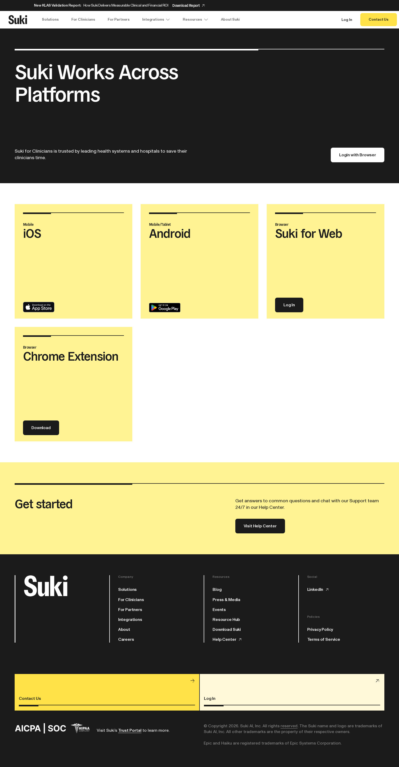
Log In (346, 20)
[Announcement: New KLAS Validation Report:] (199, 5)
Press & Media (226, 600)
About (124, 629)
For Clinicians (83, 19)
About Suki (230, 19)
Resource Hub (226, 620)
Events (219, 610)
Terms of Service (323, 639)
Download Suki (227, 629)
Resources (195, 19)
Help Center (227, 639)
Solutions (50, 19)
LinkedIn (318, 589)
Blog (217, 589)
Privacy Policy (320, 629)
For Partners (119, 19)
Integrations (156, 19)
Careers (126, 639)
